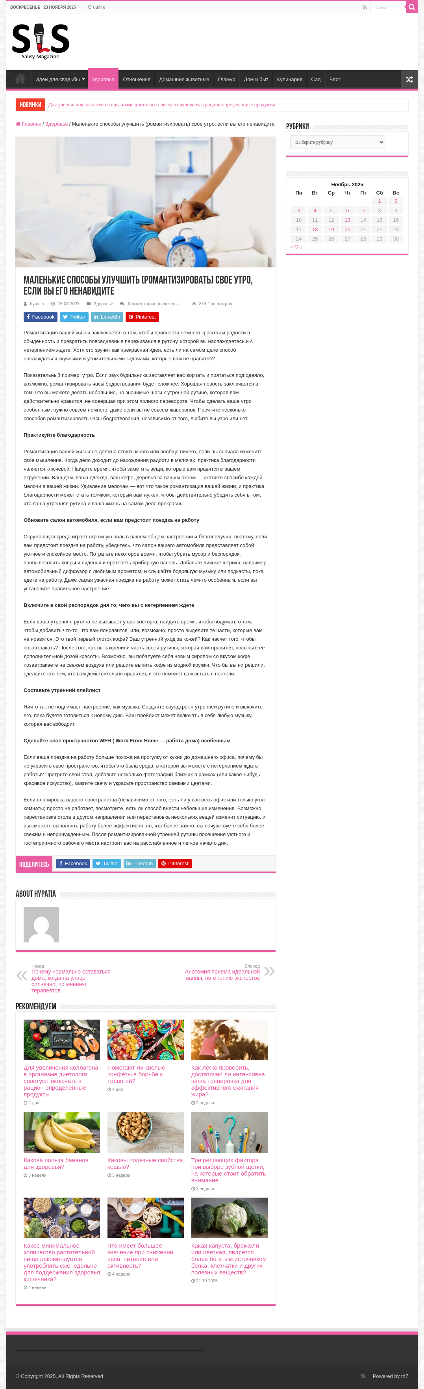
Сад (315, 79)
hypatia (37, 303)
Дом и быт (256, 79)
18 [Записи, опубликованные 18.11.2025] (315, 229)
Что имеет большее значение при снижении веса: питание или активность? (140, 1255)
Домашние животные (184, 79)
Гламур (226, 79)
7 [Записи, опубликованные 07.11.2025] (363, 210)
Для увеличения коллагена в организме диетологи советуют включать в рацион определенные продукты (161, 105)
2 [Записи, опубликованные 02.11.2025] (395, 201)
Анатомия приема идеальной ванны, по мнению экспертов (219, 972)
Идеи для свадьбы (57, 79)
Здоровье (103, 79)
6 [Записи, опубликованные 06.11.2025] (347, 210)
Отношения (137, 79)
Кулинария (290, 79)
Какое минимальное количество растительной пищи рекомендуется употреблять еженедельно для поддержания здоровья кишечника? (62, 1262)
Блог (335, 79)
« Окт (296, 247)
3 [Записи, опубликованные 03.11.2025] (298, 210)
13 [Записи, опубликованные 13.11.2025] (347, 220)
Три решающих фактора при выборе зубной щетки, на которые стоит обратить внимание (228, 1170)
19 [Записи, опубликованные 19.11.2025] (331, 229)
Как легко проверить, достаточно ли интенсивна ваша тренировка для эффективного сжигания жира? (228, 1081)
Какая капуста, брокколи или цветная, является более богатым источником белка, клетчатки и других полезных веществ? (229, 1259)
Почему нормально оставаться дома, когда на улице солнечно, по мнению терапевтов (71, 979)
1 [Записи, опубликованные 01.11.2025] (379, 201)
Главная (20, 78)
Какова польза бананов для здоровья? (56, 1163)
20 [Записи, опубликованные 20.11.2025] (347, 229)
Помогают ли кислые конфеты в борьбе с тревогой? (136, 1074)
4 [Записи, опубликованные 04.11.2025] (315, 210)
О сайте (97, 7)
